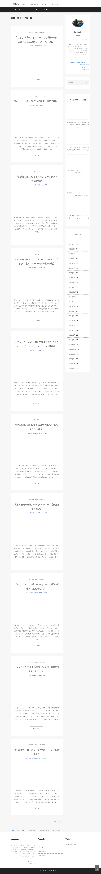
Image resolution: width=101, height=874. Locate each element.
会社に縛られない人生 (39, 45)
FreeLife (47, 870)
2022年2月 (71, 278)
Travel (38, 10)
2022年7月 (71, 254)
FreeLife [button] (18, 10)
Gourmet (57, 10)
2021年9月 (71, 301)
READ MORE (36, 79)
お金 (27, 45)
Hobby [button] (47, 10)
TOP (97, 869)
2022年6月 (71, 258)
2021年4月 (71, 325)
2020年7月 (71, 368)
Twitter (78, 62)
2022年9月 (71, 244)
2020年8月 (71, 364)
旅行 (41, 267)
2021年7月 (71, 311)
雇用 (46, 45)
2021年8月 (71, 306)
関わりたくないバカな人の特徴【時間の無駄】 (37, 101)
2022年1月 (71, 282)
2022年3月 (71, 273)
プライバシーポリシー (83, 67)
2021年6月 (71, 316)
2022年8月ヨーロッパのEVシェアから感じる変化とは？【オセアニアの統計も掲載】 (78, 125)
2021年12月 (72, 287)
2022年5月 (71, 263)
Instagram (72, 62)
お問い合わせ (85, 69)
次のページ (57, 821)
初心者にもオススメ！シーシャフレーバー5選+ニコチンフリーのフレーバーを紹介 (78, 218)
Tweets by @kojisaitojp (70, 844)
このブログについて (83, 64)
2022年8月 (71, 249)
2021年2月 (71, 335)
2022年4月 (71, 268)
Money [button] (29, 10)
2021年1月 (71, 340)
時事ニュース (41, 433)
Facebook (83, 62)
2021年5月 (71, 321)
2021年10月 (72, 297)
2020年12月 (72, 344)
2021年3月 (71, 330)
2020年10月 (72, 354)
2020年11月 (72, 349)
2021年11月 (72, 292)
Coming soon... (42, 847)
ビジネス (31, 45)
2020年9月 (71, 359)
